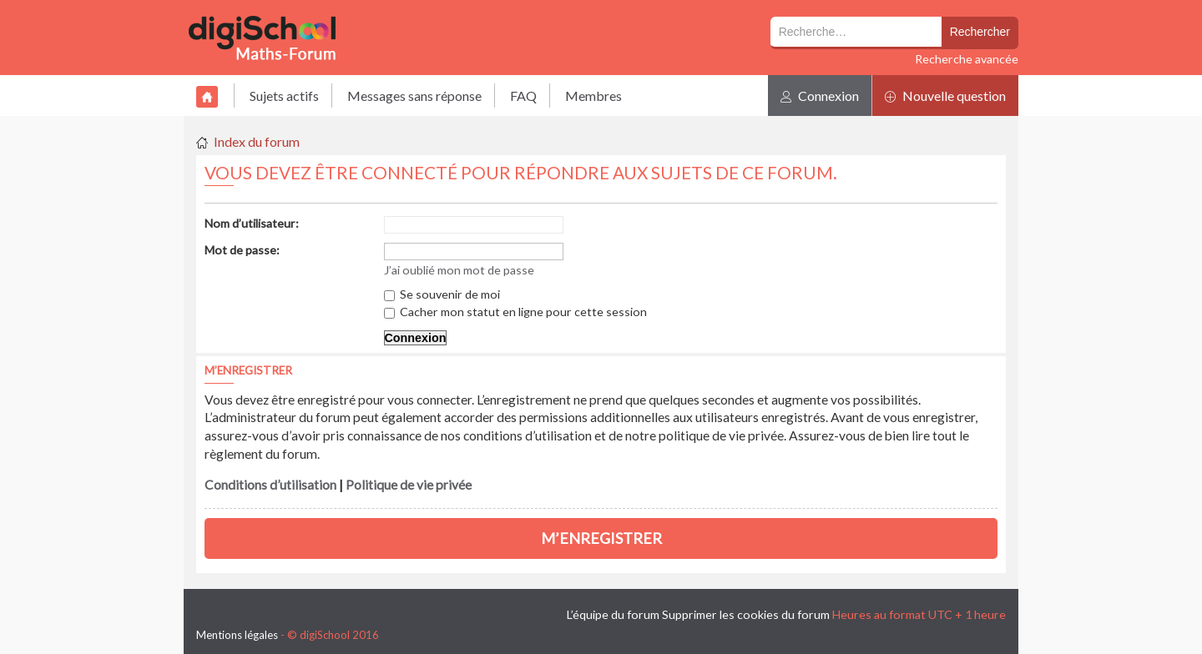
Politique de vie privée (409, 484)
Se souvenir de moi (442, 294)
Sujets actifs (284, 95)
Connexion (819, 95)
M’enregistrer (601, 538)
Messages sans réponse (414, 95)
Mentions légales (237, 634)
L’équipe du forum (613, 614)
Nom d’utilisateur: (252, 223)
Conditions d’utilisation (270, 484)
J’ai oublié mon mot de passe (459, 270)
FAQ (523, 95)
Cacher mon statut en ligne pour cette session (515, 311)
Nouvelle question (945, 95)
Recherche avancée (966, 59)
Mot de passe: (242, 250)
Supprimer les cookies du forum (746, 614)
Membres (593, 95)
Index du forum (257, 141)
